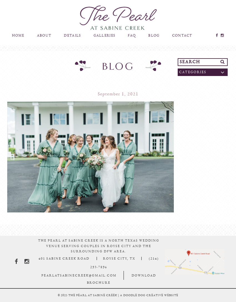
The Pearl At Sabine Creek (118, 18)
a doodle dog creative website (149, 295)
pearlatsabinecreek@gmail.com (79, 275)
